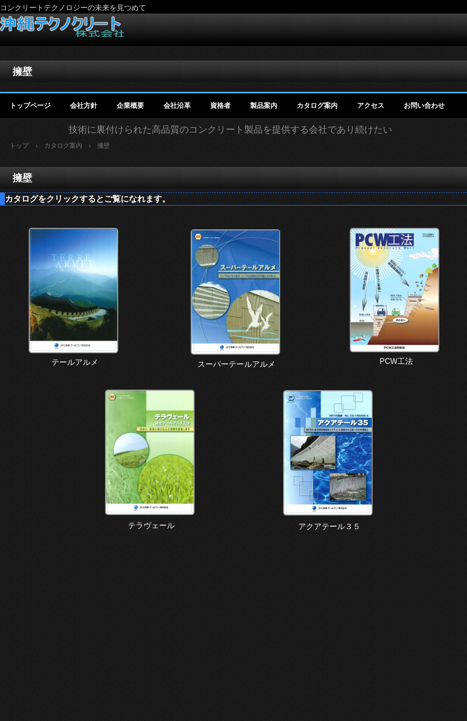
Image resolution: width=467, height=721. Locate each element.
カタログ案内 (317, 105)
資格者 (220, 105)
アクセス (370, 105)
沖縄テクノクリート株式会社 (62, 26)
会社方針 (83, 105)
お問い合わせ (424, 105)
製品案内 (263, 105)
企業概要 (130, 105)
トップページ (30, 105)
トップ (19, 145)
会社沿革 (177, 105)
